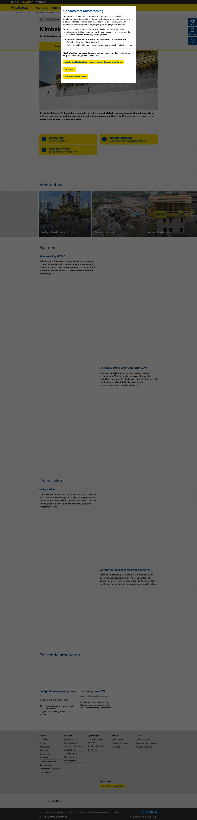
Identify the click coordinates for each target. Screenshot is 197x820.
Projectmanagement (48, 761)
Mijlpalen (43, 750)
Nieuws (110, 7)
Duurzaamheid (46, 765)
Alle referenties (70, 760)
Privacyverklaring (77, 812)
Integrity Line (45, 772)
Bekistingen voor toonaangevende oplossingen (35, 12)
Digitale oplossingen (92, 7)
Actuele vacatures (144, 746)
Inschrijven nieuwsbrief (112, 786)
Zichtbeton (92, 749)
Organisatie (44, 754)
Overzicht (59, 46)
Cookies (115, 812)
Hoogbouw (68, 739)
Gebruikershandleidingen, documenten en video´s (98, 46)
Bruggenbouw (70, 749)
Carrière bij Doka (143, 739)
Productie (43, 757)
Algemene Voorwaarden (98, 812)
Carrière (121, 7)
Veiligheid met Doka (97, 746)
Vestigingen (44, 746)
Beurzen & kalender (120, 743)
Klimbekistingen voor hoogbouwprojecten (72, 12)
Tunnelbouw (69, 757)
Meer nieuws (117, 739)
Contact (42, 743)
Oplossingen (71, 7)
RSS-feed (116, 746)
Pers (41, 812)
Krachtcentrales (71, 753)
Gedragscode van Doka (49, 768)
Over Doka (41, 7)
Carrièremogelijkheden (146, 743)
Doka (13, 12)
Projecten (56, 7)
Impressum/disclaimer (56, 812)
